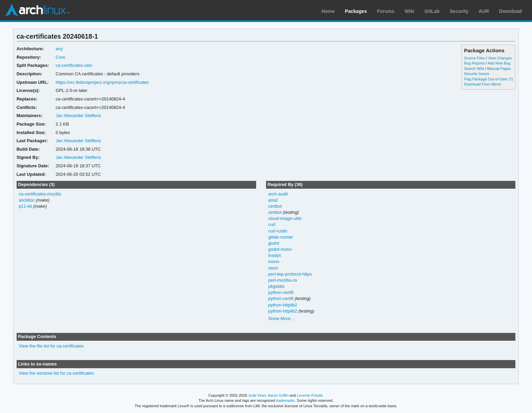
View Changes (500, 58)
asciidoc (27, 200)
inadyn (274, 255)
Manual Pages (499, 69)
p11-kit (25, 206)
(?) (510, 79)
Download (510, 11)
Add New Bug (499, 63)
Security (459, 11)
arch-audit (278, 193)
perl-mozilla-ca (282, 280)
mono (273, 261)
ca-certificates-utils (74, 65)
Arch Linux (37, 10)
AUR (484, 11)
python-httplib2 (282, 304)
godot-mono (279, 249)
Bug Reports (474, 63)
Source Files (474, 58)
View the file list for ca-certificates (51, 346)
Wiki (410, 11)
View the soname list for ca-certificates (56, 373)
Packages (356, 11)
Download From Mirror (482, 84)
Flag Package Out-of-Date (486, 79)
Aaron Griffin (278, 395)
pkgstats (276, 286)
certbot (275, 206)
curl (271, 224)
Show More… (281, 318)
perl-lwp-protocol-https (289, 274)
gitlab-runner (280, 237)
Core (60, 57)
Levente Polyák (309, 395)
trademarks (285, 400)
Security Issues (476, 74)
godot (273, 243)
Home (328, 11)
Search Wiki (474, 69)
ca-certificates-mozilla (40, 193)
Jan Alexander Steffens (78, 115)
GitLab (431, 11)
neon (273, 267)
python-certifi (280, 292)
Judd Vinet (257, 395)
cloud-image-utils (284, 218)
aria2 (273, 200)
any (59, 48)
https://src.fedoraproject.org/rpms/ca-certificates (102, 82)
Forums (385, 11)
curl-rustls (277, 230)
